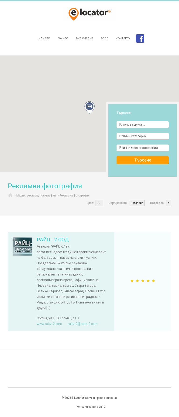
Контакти (123, 38)
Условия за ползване (90, 406)
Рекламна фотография (74, 195)
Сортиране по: (118, 203)
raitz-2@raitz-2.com (83, 324)
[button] (89, 107)
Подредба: (157, 203)
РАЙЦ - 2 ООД (53, 239)
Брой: (90, 203)
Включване (84, 38)
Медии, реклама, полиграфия (36, 195)
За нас (63, 38)
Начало (44, 38)
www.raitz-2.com (49, 324)
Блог (104, 38)
